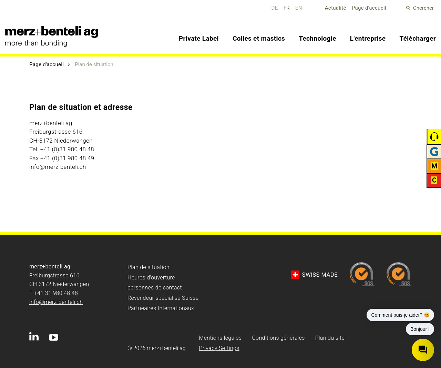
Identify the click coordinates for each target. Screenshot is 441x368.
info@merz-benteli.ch (56, 302)
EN (298, 8)
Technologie (317, 38)
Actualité (335, 8)
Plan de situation (148, 267)
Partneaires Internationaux (160, 308)
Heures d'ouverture (151, 277)
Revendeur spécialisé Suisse (162, 298)
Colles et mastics (259, 38)
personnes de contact (154, 287)
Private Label (199, 38)
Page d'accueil (369, 8)
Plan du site (330, 338)
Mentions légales (220, 338)
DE (274, 8)
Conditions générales (278, 338)
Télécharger (417, 38)
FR (287, 8)
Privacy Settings (219, 348)
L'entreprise (368, 38)
